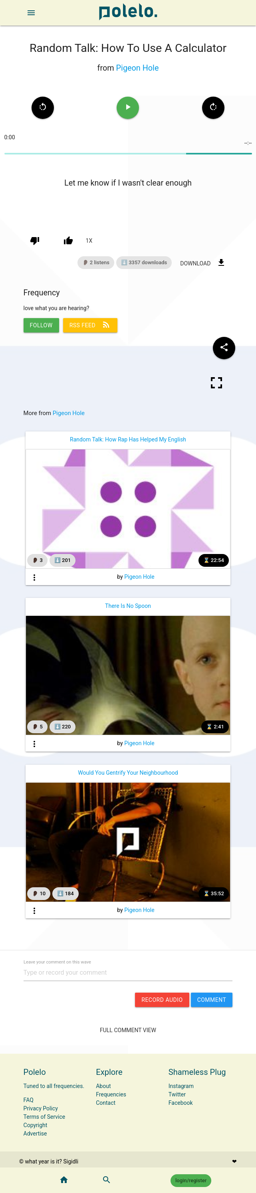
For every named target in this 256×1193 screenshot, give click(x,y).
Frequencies (111, 1094)
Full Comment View (128, 1030)
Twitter (177, 1094)
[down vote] (35, 240)
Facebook (181, 1103)
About (103, 1086)
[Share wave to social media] (224, 348)
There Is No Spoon (128, 606)
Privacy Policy (41, 1108)
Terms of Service (44, 1117)
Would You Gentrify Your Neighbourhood (128, 773)
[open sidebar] (31, 13)
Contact (105, 1103)
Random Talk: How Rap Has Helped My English (128, 439)
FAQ (29, 1100)
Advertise (35, 1133)
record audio (162, 1000)
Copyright (36, 1125)
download (203, 262)
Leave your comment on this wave (57, 962)
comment (211, 1000)
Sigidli (70, 1161)
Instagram (181, 1086)
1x (89, 240)
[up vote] (68, 240)
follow (41, 325)
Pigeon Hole (137, 68)
